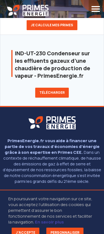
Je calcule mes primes (52, 25)
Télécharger (52, 92)
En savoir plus (49, 222)
